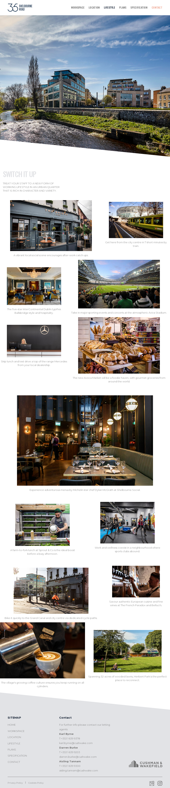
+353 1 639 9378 (70, 738)
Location (94, 7)
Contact (157, 7)
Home (12, 724)
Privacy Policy (15, 782)
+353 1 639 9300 (70, 765)
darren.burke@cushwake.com (78, 756)
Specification (138, 7)
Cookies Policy (36, 782)
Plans (122, 7)
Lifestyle (109, 7)
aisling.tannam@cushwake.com (78, 770)
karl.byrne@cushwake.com (76, 743)
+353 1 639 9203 (70, 752)
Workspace (78, 7)
